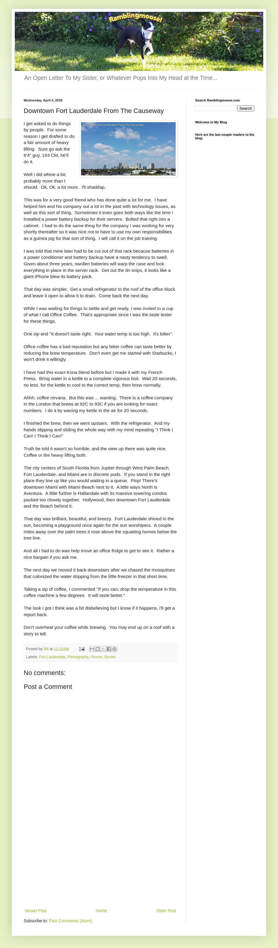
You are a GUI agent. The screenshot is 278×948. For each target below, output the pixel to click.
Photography (77, 657)
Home (101, 910)
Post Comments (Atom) (70, 920)
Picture (96, 657)
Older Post (166, 910)
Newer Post (35, 910)
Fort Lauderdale (52, 657)
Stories (110, 657)
